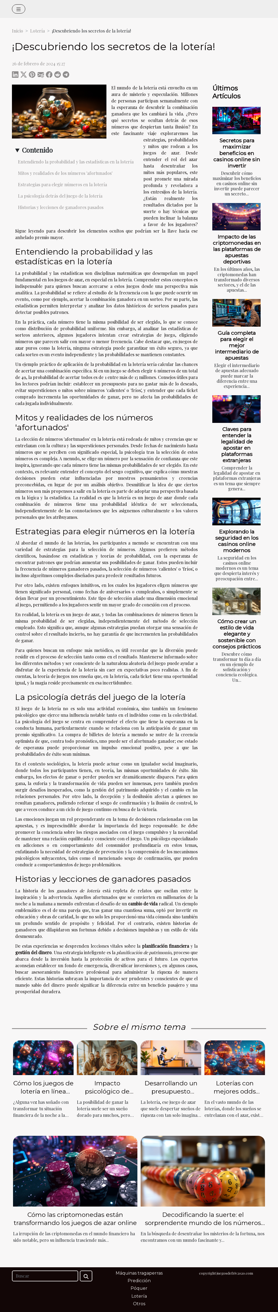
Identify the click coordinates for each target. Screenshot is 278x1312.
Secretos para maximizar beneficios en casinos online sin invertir (236, 153)
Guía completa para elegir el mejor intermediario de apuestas (237, 345)
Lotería (37, 31)
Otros (139, 1303)
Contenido (37, 150)
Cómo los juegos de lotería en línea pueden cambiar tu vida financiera (43, 1095)
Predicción (139, 1280)
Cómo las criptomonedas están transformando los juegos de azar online (75, 1219)
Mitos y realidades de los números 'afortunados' (65, 173)
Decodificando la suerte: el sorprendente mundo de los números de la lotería (203, 1223)
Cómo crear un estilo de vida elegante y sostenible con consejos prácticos (237, 633)
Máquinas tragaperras (139, 1273)
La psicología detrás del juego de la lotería (60, 196)
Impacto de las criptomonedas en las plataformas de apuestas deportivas (237, 249)
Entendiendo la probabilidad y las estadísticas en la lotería (76, 162)
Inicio (17, 31)
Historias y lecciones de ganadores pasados (60, 207)
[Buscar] (45, 1276)
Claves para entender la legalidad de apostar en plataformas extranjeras (237, 445)
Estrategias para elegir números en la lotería (62, 184)
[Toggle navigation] (18, 9)
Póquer (139, 1288)
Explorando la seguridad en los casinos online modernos (236, 541)
